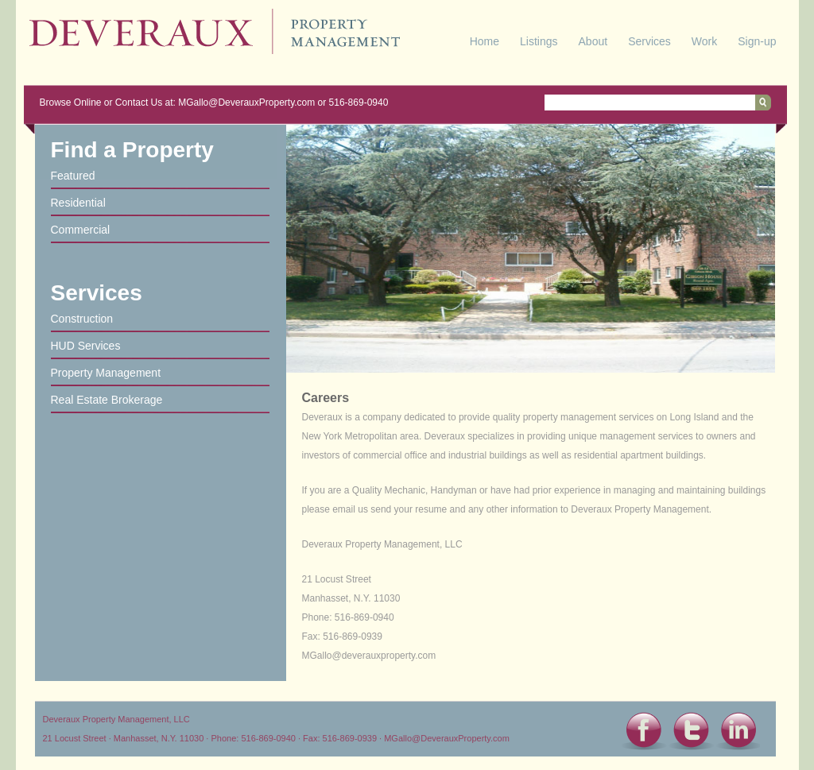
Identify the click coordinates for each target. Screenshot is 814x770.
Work (704, 41)
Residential (78, 202)
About (593, 41)
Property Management (106, 372)
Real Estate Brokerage (107, 399)
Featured (73, 175)
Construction (82, 318)
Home (484, 41)
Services (649, 41)
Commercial (80, 229)
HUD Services (86, 345)
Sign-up (757, 41)
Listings (538, 41)
